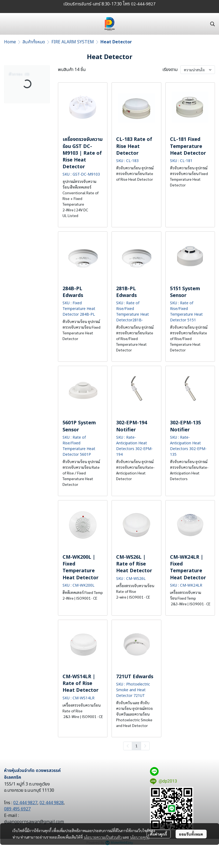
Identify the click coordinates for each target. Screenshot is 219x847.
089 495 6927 (17, 809)
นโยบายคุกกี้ (139, 837)
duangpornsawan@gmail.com (34, 822)
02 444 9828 (52, 803)
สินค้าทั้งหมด (33, 42)
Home (10, 42)
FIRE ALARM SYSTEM (72, 42)
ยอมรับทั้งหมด (191, 834)
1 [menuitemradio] (136, 745)
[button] (212, 24)
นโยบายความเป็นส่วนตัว (103, 837)
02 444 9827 (25, 803)
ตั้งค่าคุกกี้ (158, 834)
